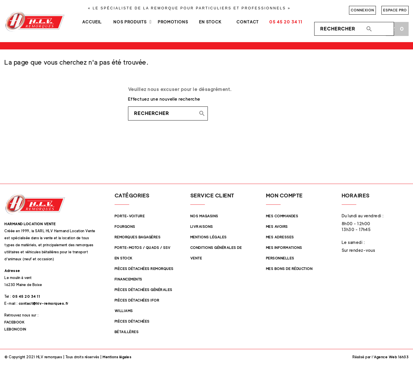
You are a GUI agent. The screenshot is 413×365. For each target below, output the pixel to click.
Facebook (14, 322)
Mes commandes (282, 216)
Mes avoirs (277, 226)
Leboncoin (15, 329)
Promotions (173, 21)
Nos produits (130, 21)
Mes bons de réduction (289, 268)
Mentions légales (208, 237)
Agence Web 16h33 (391, 357)
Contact (247, 21)
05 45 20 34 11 (286, 21)
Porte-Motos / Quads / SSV (143, 247)
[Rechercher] (354, 29)
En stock (210, 21)
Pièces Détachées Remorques (144, 268)
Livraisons (201, 226)
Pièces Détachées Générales (143, 289)
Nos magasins (204, 216)
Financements (128, 279)
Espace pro (395, 10)
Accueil (92, 21)
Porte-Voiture (130, 216)
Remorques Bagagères (138, 237)
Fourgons (125, 226)
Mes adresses (280, 237)
